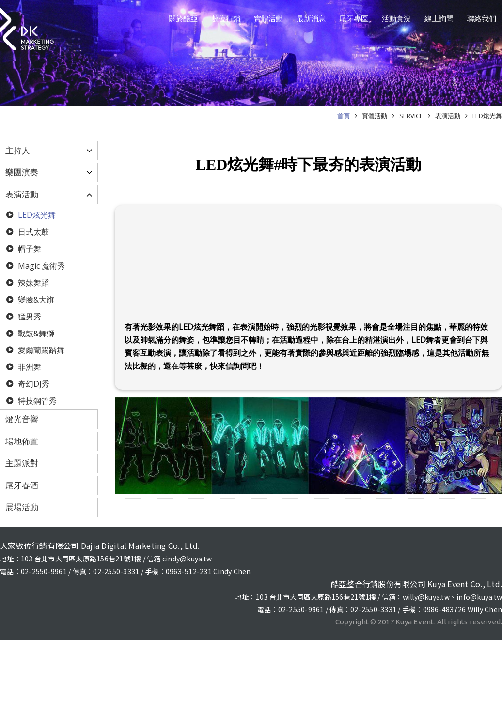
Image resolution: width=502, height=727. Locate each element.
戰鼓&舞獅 (35, 333)
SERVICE (411, 115)
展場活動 (21, 507)
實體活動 (374, 115)
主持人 (17, 150)
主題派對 (21, 463)
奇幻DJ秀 (32, 384)
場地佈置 (21, 441)
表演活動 (447, 115)
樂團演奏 (21, 172)
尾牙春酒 (21, 485)
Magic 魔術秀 (40, 265)
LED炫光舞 (487, 115)
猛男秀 (28, 316)
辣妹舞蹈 (32, 282)
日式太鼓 (32, 232)
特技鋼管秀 (36, 400)
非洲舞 (28, 367)
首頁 (343, 115)
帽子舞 (28, 248)
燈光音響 (21, 418)
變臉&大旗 (35, 299)
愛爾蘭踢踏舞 (40, 350)
